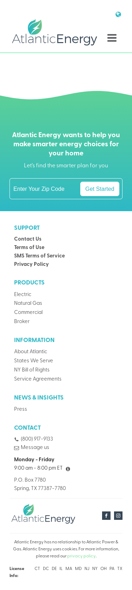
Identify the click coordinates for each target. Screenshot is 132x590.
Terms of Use (29, 247)
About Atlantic (30, 352)
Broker (22, 321)
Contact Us (28, 239)
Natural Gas (28, 303)
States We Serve (33, 361)
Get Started (99, 189)
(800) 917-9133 (37, 439)
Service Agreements (38, 379)
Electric (22, 294)
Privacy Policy (31, 264)
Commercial (28, 312)
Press (20, 409)
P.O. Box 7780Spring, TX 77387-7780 (40, 484)
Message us (35, 447)
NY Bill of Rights (32, 370)
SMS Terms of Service (39, 256)
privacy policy (81, 556)
